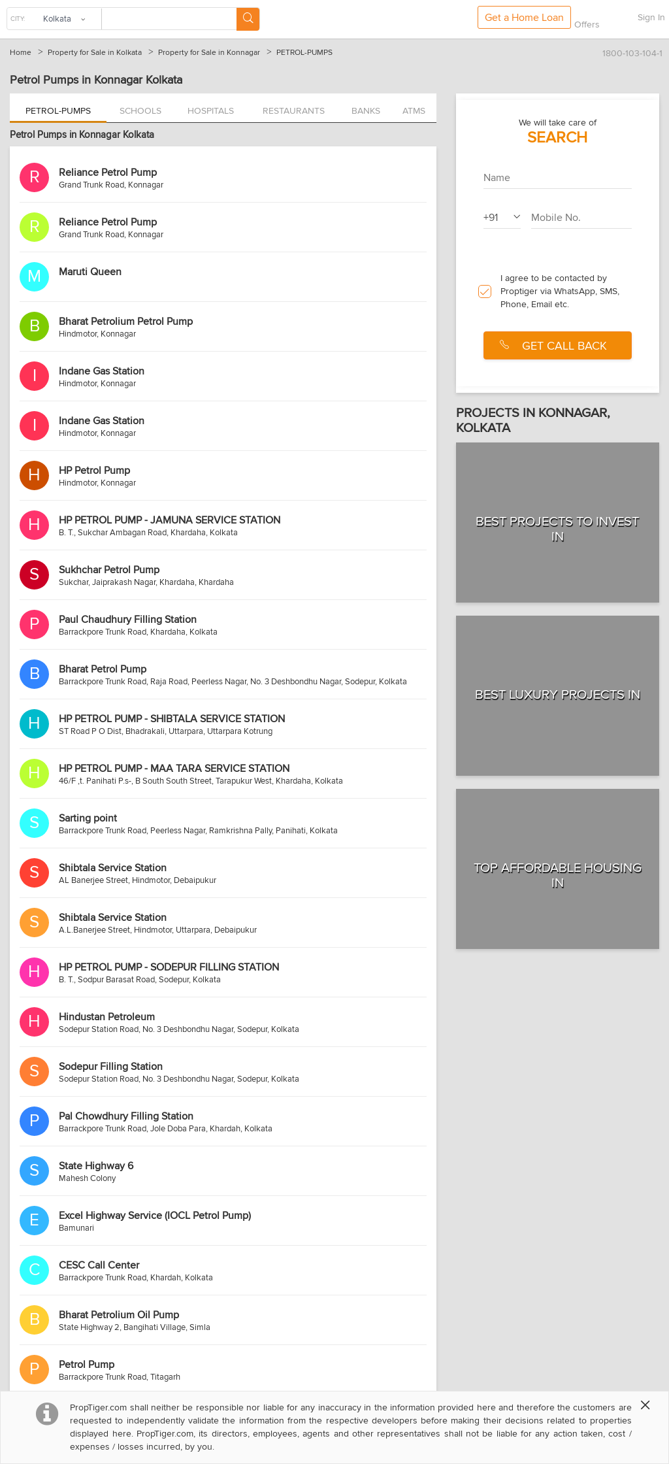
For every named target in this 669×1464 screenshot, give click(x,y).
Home (20, 53)
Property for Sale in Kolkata (95, 53)
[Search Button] (248, 19)
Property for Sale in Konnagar (209, 53)
